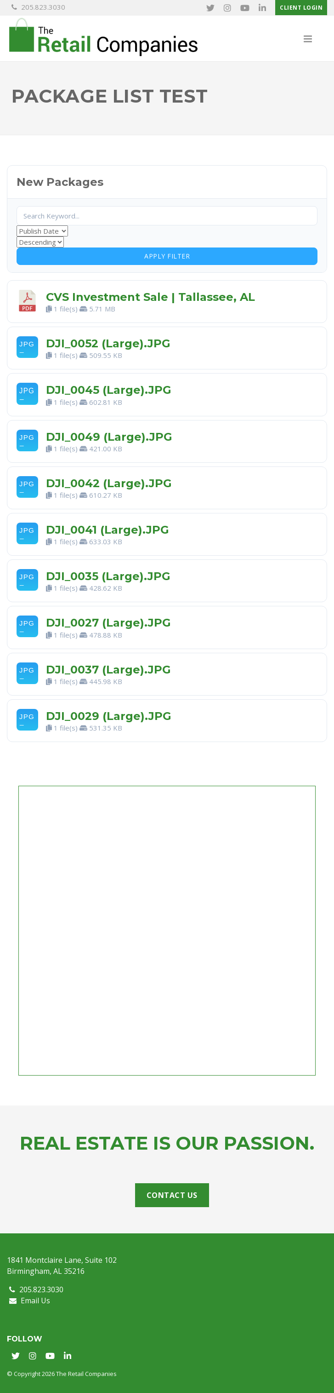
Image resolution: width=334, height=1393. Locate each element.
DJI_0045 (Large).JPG (108, 390)
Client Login (301, 8)
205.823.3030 (38, 7)
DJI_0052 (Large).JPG (108, 343)
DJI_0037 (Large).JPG (108, 669)
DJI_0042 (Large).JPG (109, 483)
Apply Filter (167, 256)
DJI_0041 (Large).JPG (107, 529)
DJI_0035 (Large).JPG (108, 576)
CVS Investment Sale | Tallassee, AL (150, 297)
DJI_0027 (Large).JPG (108, 623)
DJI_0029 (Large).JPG (108, 716)
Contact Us (172, 1195)
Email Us (29, 1300)
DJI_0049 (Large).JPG (109, 436)
